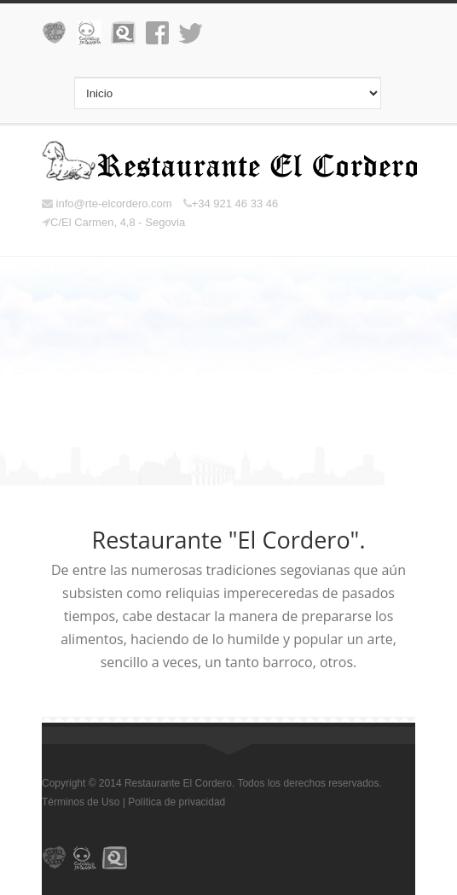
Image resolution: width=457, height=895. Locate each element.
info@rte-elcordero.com (107, 203)
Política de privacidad (176, 802)
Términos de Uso (80, 802)
